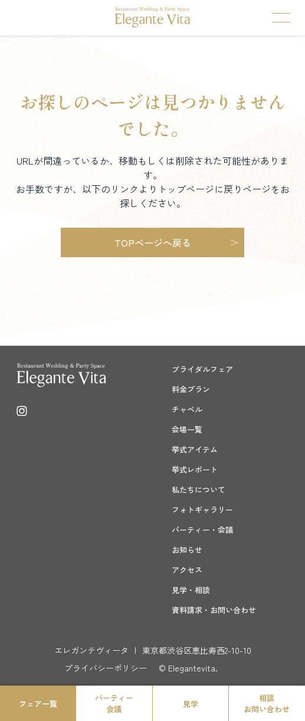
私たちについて (198, 489)
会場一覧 (187, 429)
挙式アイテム (195, 449)
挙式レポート (195, 469)
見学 (190, 703)
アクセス (187, 569)
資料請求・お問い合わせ (214, 609)
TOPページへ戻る (152, 242)
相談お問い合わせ (267, 703)
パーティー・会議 (202, 529)
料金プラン (191, 389)
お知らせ (187, 549)
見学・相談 (191, 589)
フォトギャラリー (202, 509)
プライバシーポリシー (105, 668)
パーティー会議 (114, 703)
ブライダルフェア (202, 369)
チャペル (187, 409)
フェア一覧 (38, 703)
